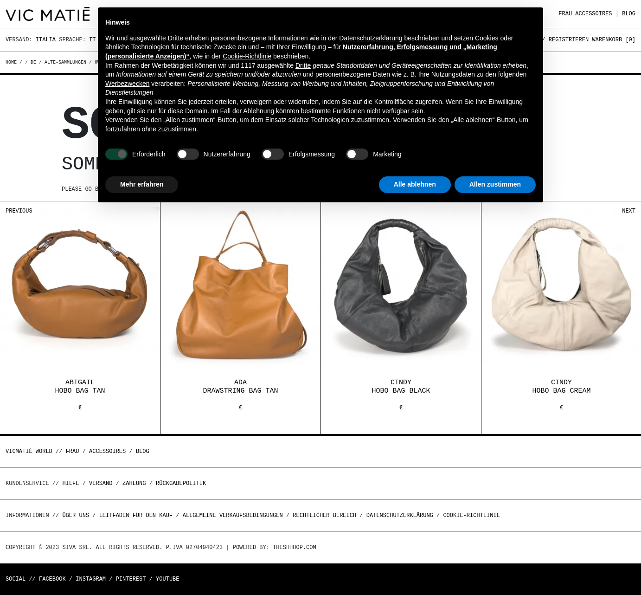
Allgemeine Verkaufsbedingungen (233, 515)
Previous (19, 211)
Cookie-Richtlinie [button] (247, 56)
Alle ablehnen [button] (415, 184)
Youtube (167, 579)
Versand (100, 483)
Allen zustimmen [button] (495, 184)
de (33, 62)
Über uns (77, 515)
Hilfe (70, 483)
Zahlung (134, 483)
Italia (46, 40)
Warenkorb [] (613, 40)
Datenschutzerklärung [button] (370, 38)
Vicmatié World (29, 451)
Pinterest (131, 579)
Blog (628, 14)
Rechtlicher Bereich (324, 515)
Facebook (52, 579)
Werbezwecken (127, 83)
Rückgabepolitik (181, 483)
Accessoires (593, 14)
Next (628, 211)
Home (12, 62)
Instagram (91, 579)
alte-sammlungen (65, 62)
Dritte (303, 65)
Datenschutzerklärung (399, 515)
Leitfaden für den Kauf (136, 515)
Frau (565, 14)
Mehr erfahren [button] (141, 184)
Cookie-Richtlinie (471, 515)
